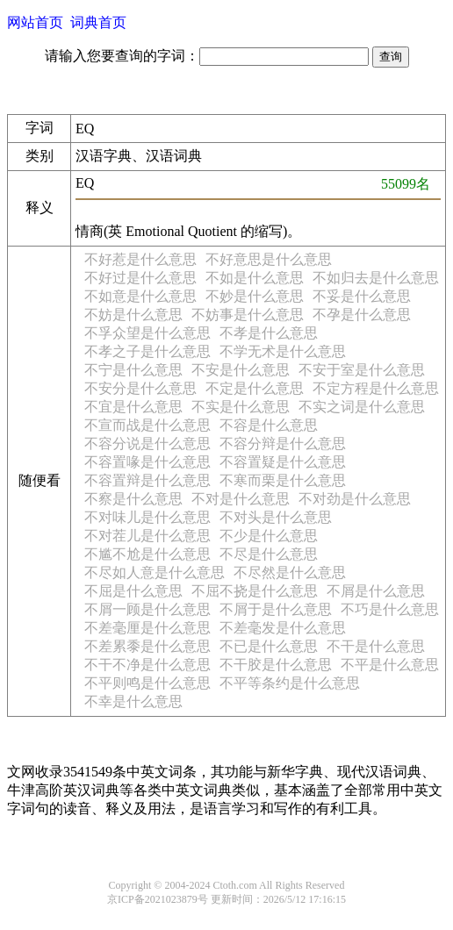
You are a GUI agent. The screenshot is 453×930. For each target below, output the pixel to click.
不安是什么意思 (240, 369)
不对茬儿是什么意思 (147, 535)
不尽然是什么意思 (290, 572)
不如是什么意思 (254, 277)
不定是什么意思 (254, 388)
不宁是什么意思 (133, 369)
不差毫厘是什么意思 (147, 627)
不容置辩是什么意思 (147, 480)
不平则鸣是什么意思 (147, 683)
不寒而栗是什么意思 (282, 480)
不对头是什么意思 (275, 517)
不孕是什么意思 (362, 314)
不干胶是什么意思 (275, 664)
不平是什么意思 (390, 664)
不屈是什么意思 (133, 590)
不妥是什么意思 (362, 296)
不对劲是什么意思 (354, 498)
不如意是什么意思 (140, 296)
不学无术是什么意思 (282, 351)
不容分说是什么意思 (147, 443)
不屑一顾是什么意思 (147, 609)
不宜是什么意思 (133, 406)
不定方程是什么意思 (376, 388)
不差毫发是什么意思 (282, 627)
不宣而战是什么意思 (147, 425)
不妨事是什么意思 (247, 314)
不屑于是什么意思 (275, 609)
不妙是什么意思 (254, 296)
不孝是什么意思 (268, 333)
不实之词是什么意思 (361, 406)
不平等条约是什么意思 (289, 683)
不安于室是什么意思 (361, 369)
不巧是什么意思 (390, 609)
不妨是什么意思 (133, 314)
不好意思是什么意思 (268, 259)
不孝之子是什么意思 (147, 351)
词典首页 (98, 22)
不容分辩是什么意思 (282, 443)
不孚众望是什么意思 (147, 333)
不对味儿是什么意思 (147, 517)
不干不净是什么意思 (147, 664)
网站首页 (35, 22)
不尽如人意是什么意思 (154, 572)
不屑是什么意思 (376, 590)
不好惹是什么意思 (140, 259)
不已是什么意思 (268, 646)
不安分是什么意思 (140, 388)
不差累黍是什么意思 (147, 646)
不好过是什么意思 (140, 277)
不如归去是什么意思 (376, 277)
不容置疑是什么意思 (282, 461)
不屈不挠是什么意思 (254, 590)
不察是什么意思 (133, 498)
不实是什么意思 (240, 406)
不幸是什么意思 (133, 701)
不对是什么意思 (240, 498)
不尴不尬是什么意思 (147, 554)
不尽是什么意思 (268, 554)
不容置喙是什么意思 (147, 461)
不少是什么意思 (268, 535)
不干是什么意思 (376, 646)
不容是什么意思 (268, 425)
